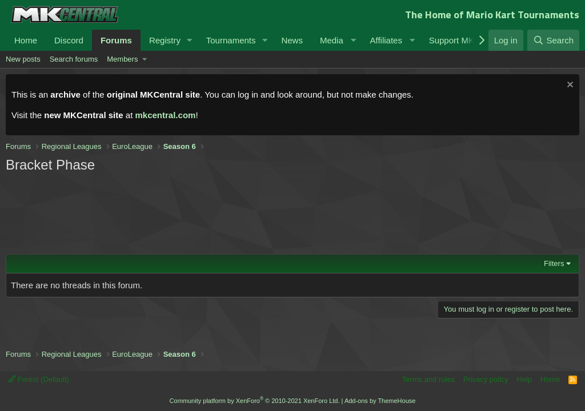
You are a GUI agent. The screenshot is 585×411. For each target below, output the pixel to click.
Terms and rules (428, 379)
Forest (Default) (38, 379)
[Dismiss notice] (569, 86)
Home (25, 40)
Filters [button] (554, 263)
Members (122, 59)
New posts (23, 59)
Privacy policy (485, 379)
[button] (190, 40)
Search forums (74, 59)
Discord (68, 40)
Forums (116, 40)
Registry (165, 40)
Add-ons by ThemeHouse (380, 400)
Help (524, 379)
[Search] (553, 40)
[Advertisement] (223, 212)
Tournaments (231, 40)
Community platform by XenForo (255, 400)
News (292, 40)
